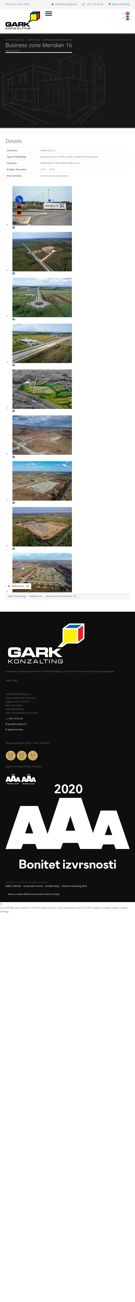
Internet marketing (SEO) (74, 886)
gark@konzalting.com (66, 4)
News (20, 894)
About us (12, 894)
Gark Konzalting (15, 39)
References (34, 39)
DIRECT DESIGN (13, 886)
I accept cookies (110, 907)
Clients (47, 894)
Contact (55, 894)
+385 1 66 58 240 (94, 4)
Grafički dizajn (52, 886)
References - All (18, 586)
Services (40, 894)
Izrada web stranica (33, 886)
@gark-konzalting (120, 4)
